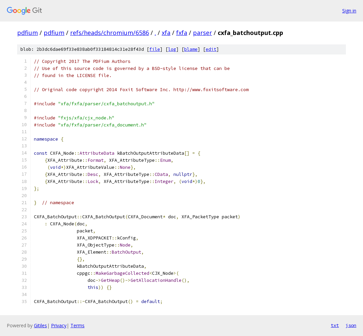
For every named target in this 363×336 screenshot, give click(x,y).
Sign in (349, 10)
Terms (77, 325)
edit (211, 49)
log (172, 49)
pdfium (27, 33)
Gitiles (40, 325)
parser (202, 33)
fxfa (181, 33)
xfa (166, 33)
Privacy (58, 325)
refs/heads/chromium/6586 (109, 33)
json (351, 325)
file (154, 49)
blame (191, 49)
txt (335, 325)
